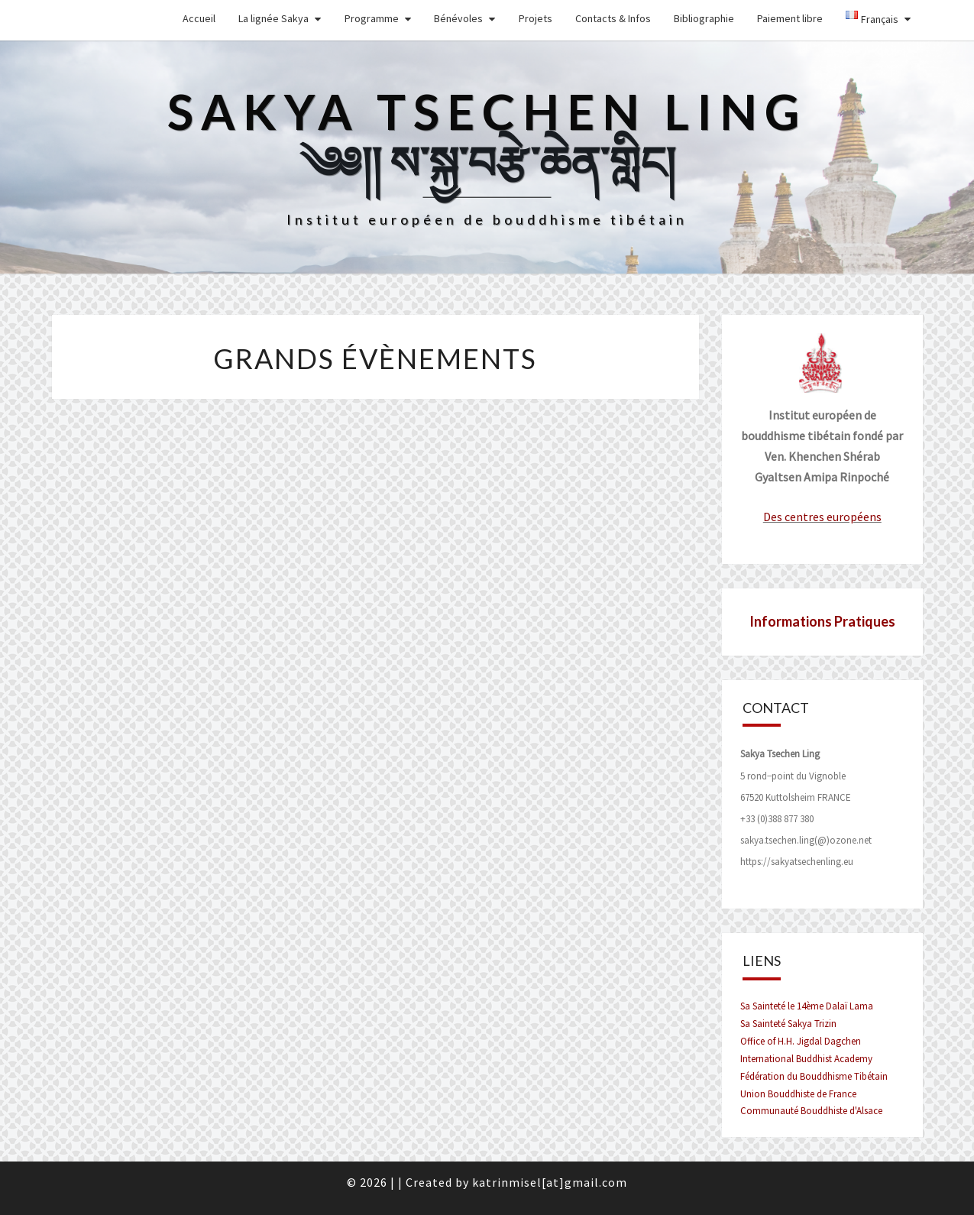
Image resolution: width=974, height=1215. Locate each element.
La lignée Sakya (273, 18)
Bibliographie (704, 18)
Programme (372, 18)
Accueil (199, 18)
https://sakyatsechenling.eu (796, 861)
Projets (535, 18)
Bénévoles (458, 18)
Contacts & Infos (613, 18)
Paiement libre (790, 18)
